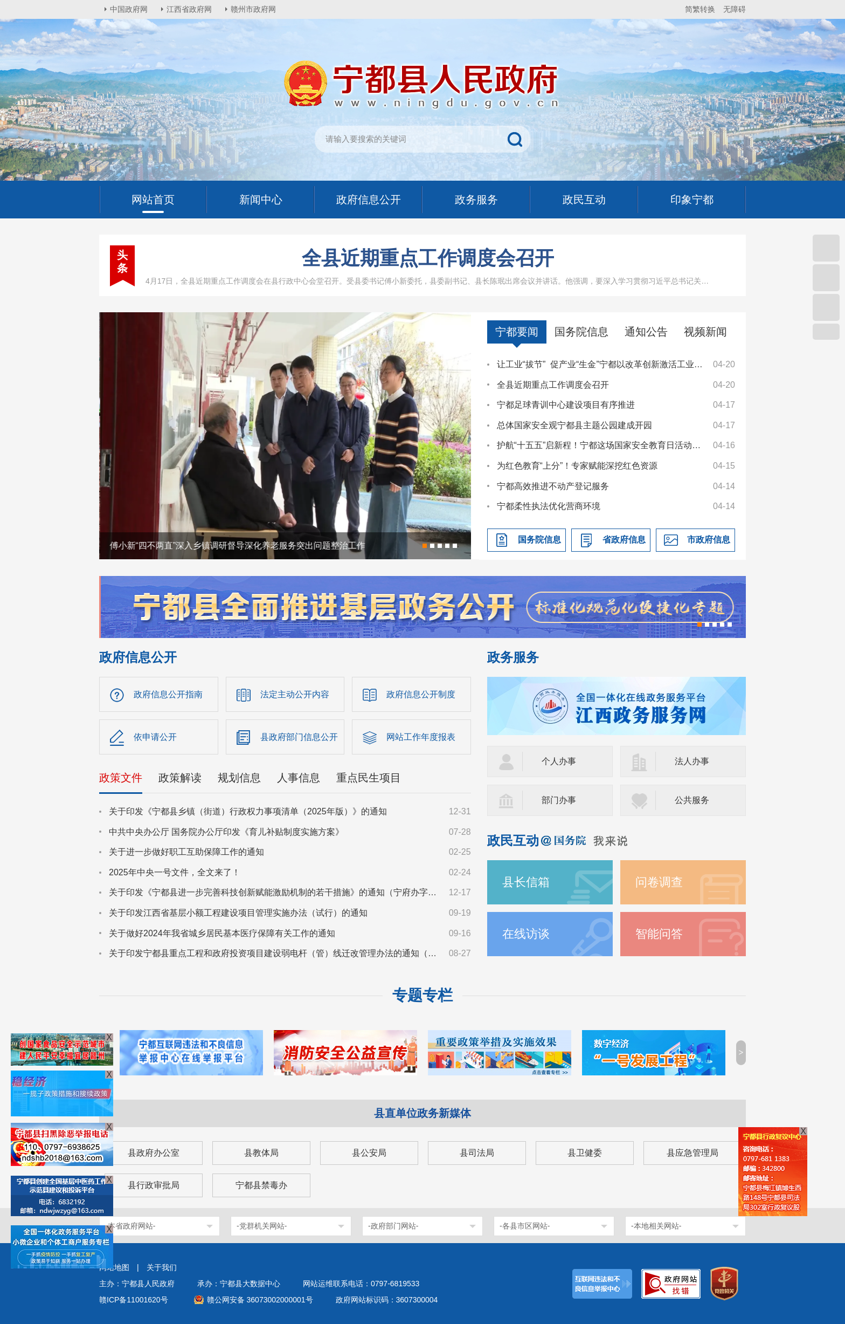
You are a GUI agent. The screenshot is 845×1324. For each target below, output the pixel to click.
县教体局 (261, 1152)
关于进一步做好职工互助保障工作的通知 (186, 851)
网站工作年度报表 (420, 737)
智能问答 (659, 934)
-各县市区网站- (525, 1226)
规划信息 (239, 778)
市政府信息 (708, 539)
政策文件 (120, 778)
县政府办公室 (153, 1152)
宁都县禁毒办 (261, 1185)
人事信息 (298, 778)
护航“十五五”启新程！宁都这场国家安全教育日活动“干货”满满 (600, 445)
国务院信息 (581, 332)
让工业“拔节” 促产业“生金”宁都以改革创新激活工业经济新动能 (600, 364)
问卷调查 (659, 882)
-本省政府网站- (130, 1226)
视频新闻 (705, 332)
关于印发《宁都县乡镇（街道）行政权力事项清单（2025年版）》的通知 (248, 811)
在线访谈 (526, 934)
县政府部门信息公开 (299, 737)
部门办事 (559, 800)
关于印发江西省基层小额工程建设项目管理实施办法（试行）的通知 (238, 912)
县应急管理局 (692, 1152)
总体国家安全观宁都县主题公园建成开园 (574, 425)
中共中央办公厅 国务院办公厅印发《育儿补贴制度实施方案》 (226, 831)
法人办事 (692, 761)
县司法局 (477, 1152)
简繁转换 (700, 9)
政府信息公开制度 (420, 694)
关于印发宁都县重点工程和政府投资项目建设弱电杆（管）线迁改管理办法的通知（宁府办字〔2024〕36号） (274, 953)
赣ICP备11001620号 (133, 1299)
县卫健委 (584, 1152)
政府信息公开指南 (168, 694)
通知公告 (646, 332)
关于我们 (162, 1267)
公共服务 (692, 800)
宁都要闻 (516, 332)
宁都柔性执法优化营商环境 (548, 506)
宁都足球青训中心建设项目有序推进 (566, 404)
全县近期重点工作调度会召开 (428, 258)
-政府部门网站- (393, 1226)
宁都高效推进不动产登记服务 (553, 486)
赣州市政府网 (253, 9)
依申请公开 (155, 737)
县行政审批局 (153, 1185)
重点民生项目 (368, 778)
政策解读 (180, 778)
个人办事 (559, 761)
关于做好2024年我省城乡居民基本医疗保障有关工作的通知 (222, 933)
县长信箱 (526, 882)
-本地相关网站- (656, 1226)
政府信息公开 (138, 657)
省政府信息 (624, 539)
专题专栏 (422, 995)
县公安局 (369, 1152)
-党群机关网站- (262, 1226)
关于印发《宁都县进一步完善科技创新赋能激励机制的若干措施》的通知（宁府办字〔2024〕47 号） (274, 892)
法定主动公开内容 (294, 694)
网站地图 (114, 1267)
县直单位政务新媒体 (422, 1113)
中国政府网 (129, 9)
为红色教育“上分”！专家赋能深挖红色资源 (577, 465)
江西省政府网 (189, 9)
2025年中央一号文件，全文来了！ (174, 872)
